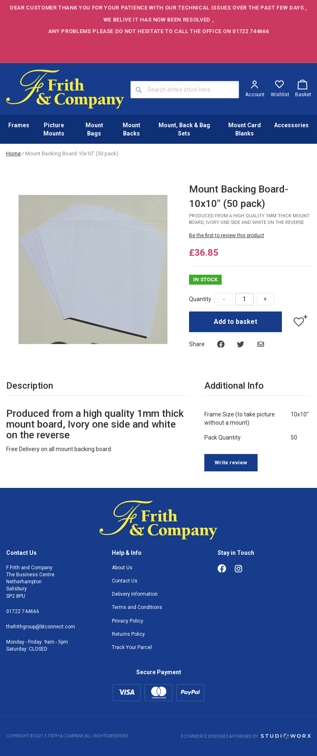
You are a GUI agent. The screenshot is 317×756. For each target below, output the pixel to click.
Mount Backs (131, 129)
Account (255, 94)
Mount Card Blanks (244, 129)
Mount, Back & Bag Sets (184, 129)
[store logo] (65, 89)
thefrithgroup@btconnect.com (40, 627)
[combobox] (184, 89)
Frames (18, 125)
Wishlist (280, 94)
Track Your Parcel (132, 647)
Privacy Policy (127, 621)
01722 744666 (22, 611)
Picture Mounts (53, 129)
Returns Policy (128, 634)
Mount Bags (94, 129)
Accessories (291, 125)
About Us (122, 568)
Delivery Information (135, 594)
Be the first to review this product (226, 235)
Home (13, 153)
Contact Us (124, 581)
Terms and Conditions (137, 607)
